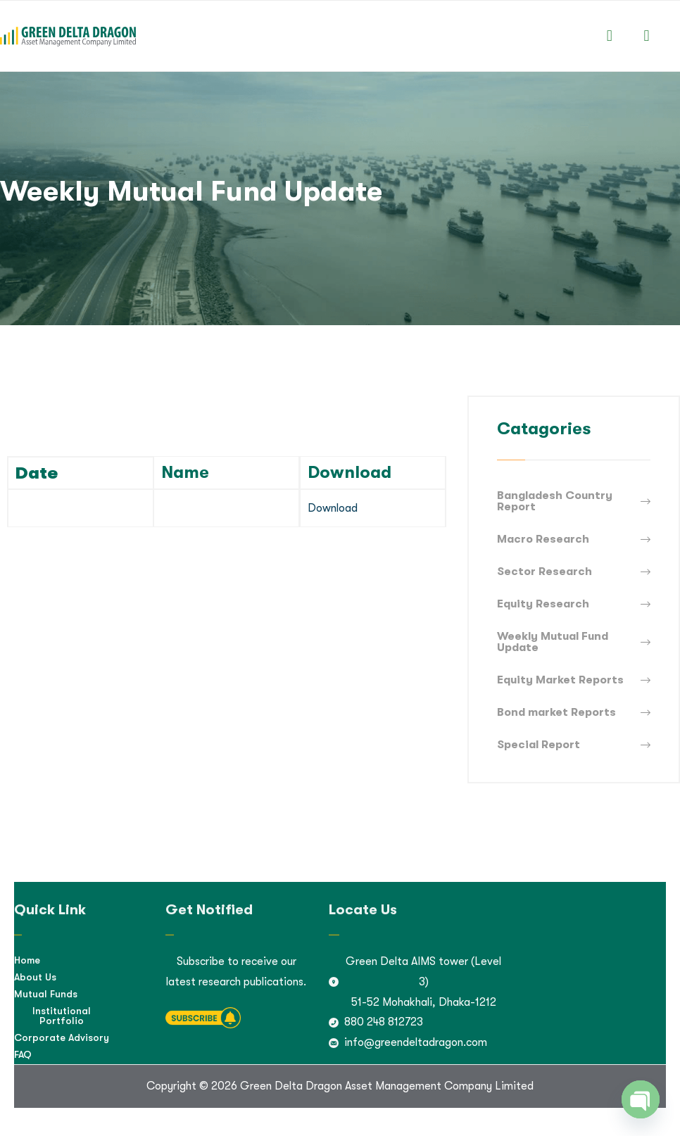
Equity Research (543, 604)
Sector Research (544, 571)
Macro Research (543, 539)
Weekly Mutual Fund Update (552, 642)
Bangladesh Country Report (554, 501)
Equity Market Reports (560, 680)
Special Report (538, 744)
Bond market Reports (556, 712)
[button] (609, 36)
